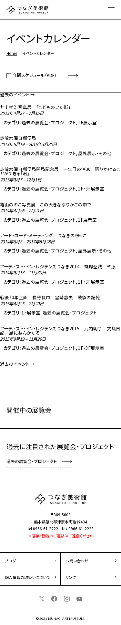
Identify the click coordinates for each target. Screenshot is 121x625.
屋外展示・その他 (95, 153)
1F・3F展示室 (91, 188)
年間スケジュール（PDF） (35, 75)
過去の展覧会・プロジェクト (49, 122)
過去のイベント (17, 94)
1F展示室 (87, 122)
